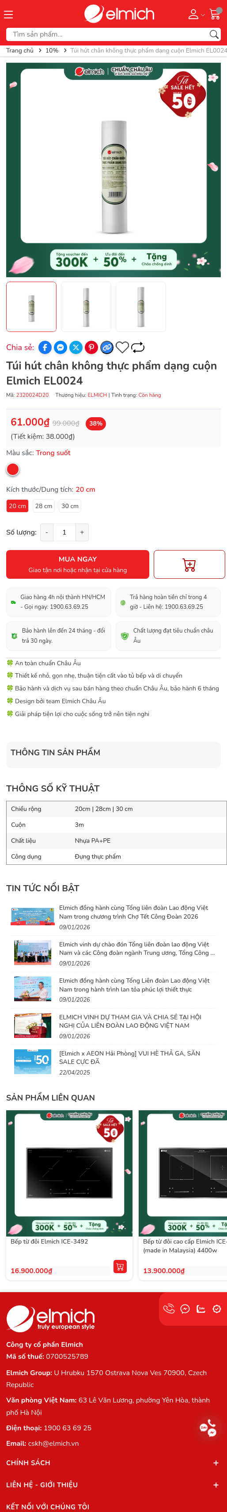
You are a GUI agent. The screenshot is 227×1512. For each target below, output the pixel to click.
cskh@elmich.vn (53, 1443)
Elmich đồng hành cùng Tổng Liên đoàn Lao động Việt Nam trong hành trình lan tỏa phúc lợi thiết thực (134, 985)
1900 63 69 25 (67, 1428)
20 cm (17, 506)
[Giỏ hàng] (215, 14)
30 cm (70, 506)
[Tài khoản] (195, 13)
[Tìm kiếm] (214, 34)
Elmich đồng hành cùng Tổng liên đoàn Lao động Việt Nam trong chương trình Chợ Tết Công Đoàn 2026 (133, 912)
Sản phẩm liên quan (50, 1098)
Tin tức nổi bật (42, 888)
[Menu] (8, 13)
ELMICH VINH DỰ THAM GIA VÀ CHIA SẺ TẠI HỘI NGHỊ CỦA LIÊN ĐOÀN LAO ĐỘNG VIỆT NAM (130, 1021)
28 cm (44, 506)
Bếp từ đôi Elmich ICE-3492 (49, 1241)
